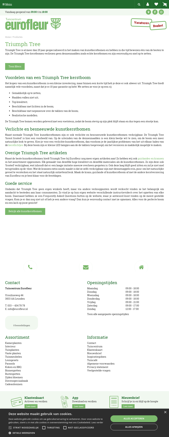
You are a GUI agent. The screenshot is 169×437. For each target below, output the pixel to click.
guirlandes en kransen (151, 158)
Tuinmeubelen (13, 356)
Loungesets (11, 360)
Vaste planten (13, 353)
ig (161, 12)
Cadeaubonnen (13, 384)
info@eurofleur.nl (18, 309)
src (139, 4)
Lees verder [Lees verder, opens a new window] (97, 422)
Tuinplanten (12, 349)
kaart (148, 12)
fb (155, 12)
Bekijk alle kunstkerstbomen (25, 211)
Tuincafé (92, 360)
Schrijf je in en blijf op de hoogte (140, 402)
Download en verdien (84, 402)
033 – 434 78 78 (16, 305)
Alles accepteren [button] (134, 418)
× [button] (165, 412)
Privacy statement (97, 367)
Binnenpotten (13, 370)
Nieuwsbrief (94, 353)
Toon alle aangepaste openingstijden (108, 314)
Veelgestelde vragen (98, 370)
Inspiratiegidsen (96, 356)
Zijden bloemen (14, 377)
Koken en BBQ (13, 367)
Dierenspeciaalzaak (16, 380)
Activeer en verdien (35, 402)
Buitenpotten (12, 374)
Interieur (10, 346)
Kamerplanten (13, 343)
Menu (7, 4)
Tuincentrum (94, 346)
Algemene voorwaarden (101, 363)
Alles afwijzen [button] (134, 426)
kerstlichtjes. (15, 145)
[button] (57, 432)
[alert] (84, 423)
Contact (91, 343)
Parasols (10, 363)
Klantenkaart (94, 349)
